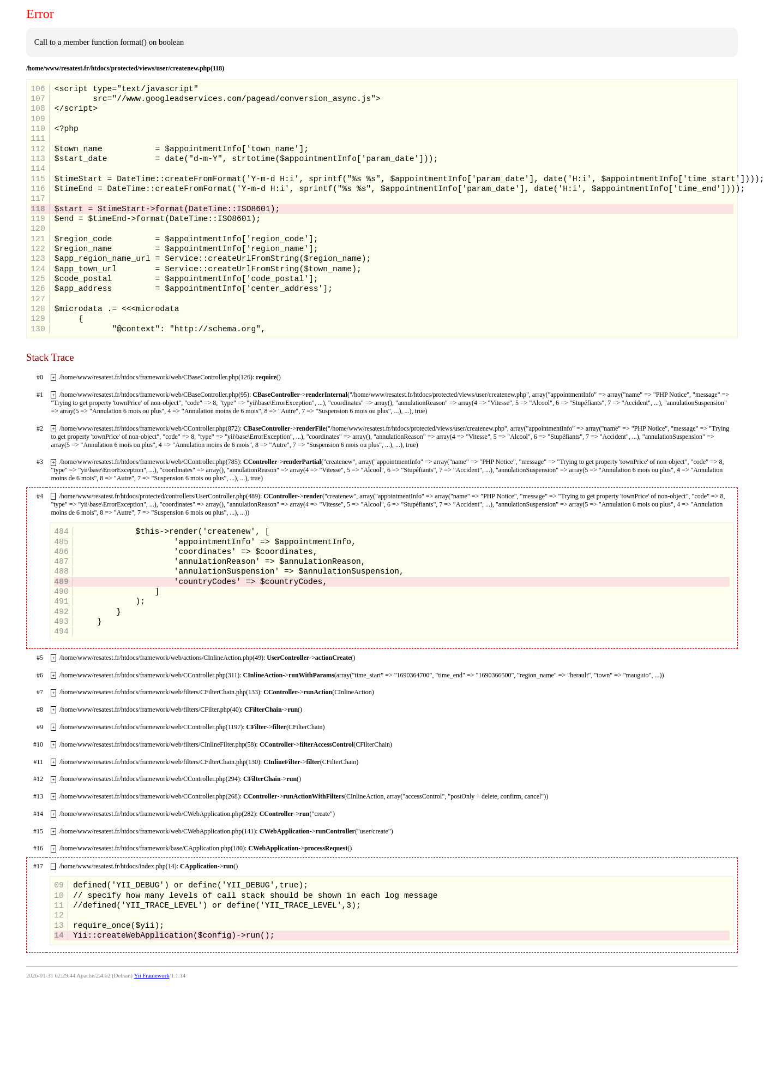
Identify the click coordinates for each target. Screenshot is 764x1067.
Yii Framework (152, 976)
